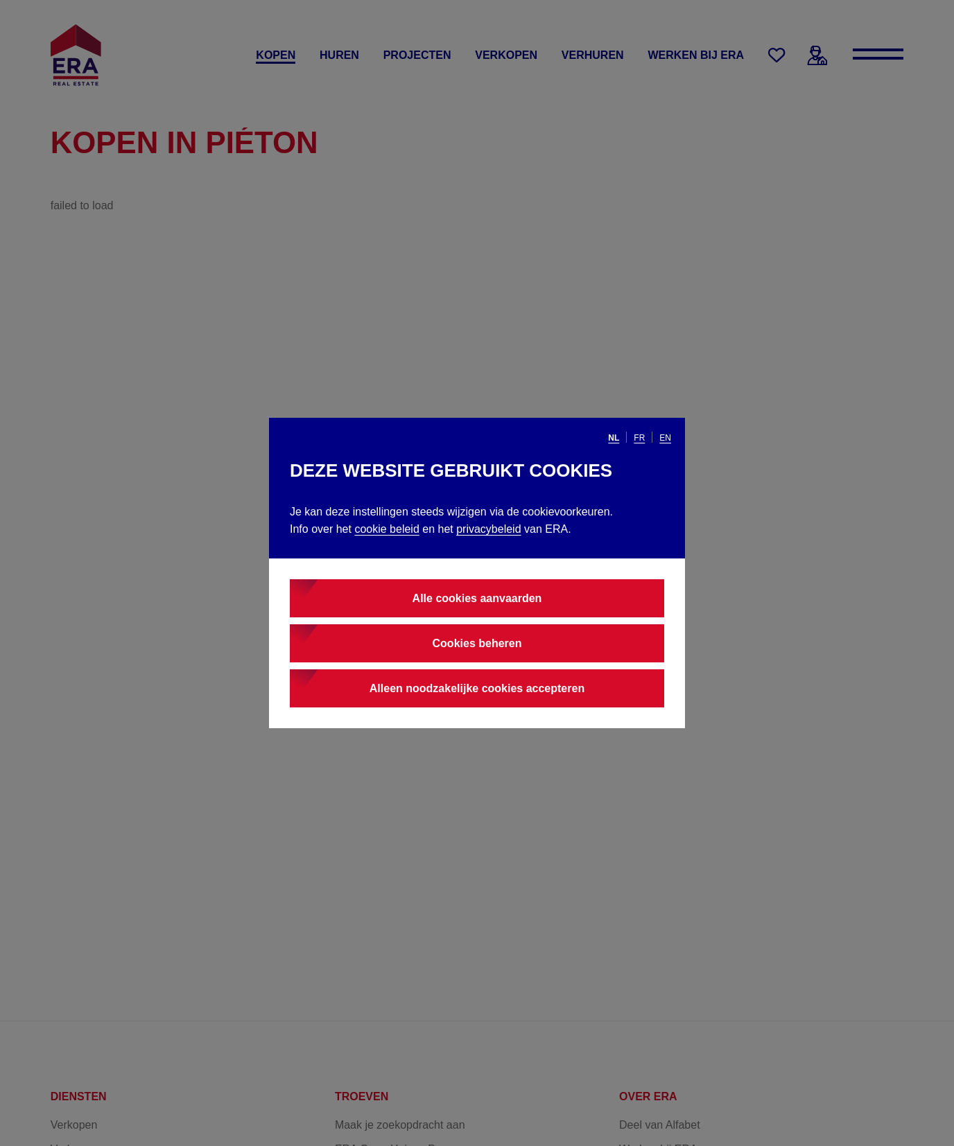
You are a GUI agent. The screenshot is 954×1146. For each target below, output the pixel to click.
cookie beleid (386, 529)
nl (613, 438)
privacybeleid (488, 529)
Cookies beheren (477, 643)
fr (639, 438)
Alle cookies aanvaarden (477, 598)
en (665, 438)
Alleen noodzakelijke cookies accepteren (477, 688)
